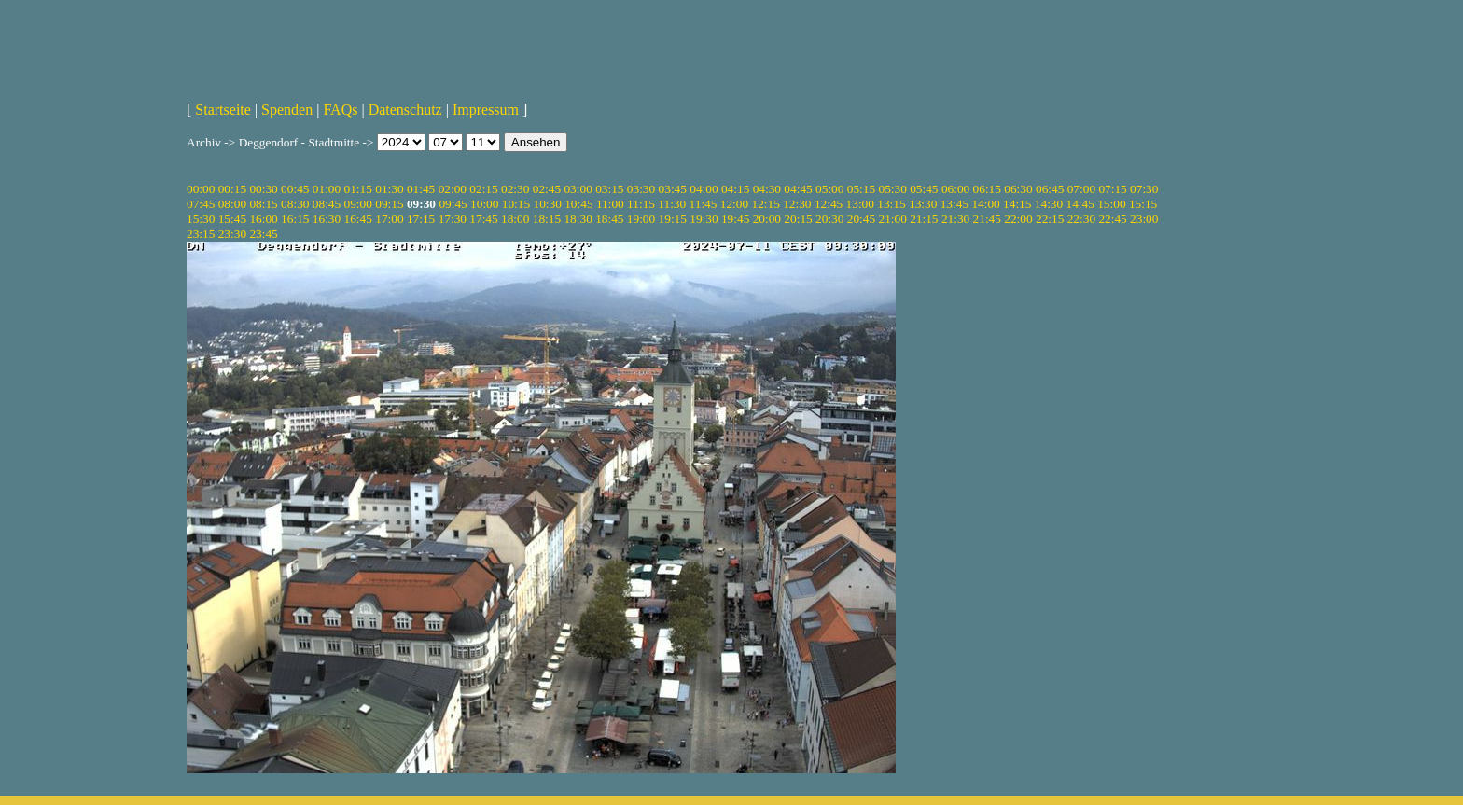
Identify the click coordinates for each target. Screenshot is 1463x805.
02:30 (515, 189)
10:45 (578, 204)
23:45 (263, 234)
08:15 (263, 204)
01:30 (389, 189)
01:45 (421, 189)
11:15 (641, 204)
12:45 (829, 204)
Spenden (287, 110)
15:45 (232, 219)
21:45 (987, 219)
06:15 (987, 189)
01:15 (358, 189)
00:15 (232, 189)
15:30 (201, 219)
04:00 (704, 189)
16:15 (295, 219)
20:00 (767, 219)
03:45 (673, 189)
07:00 (1081, 189)
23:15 (201, 234)
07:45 (201, 204)
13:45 (954, 204)
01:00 (327, 189)
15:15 (1143, 204)
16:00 (263, 219)
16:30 (327, 219)
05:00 (829, 189)
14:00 (985, 204)
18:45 (609, 219)
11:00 (610, 204)
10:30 (547, 204)
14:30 (1049, 204)
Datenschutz (405, 110)
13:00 (860, 204)
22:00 (1018, 219)
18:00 (515, 219)
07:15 (1112, 189)
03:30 (641, 189)
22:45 (1112, 219)
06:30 (1018, 189)
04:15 (735, 189)
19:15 (673, 219)
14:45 (1080, 204)
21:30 (955, 219)
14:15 (1017, 204)
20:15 (798, 219)
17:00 (389, 219)
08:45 (327, 204)
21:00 (892, 219)
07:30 (1144, 189)
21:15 (924, 219)
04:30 (767, 189)
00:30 (263, 189)
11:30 (672, 204)
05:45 (924, 189)
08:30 (295, 204)
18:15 (547, 219)
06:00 (955, 189)
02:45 (547, 189)
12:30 (797, 204)
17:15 (421, 219)
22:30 (1081, 219)
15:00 (1111, 204)
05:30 (892, 189)
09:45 (453, 204)
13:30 (923, 204)
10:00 (484, 204)
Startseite (223, 110)
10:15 (516, 204)
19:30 (704, 219)
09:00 (358, 204)
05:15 (861, 189)
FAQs (340, 110)
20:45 (861, 219)
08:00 (232, 204)
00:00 (201, 189)
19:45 (735, 219)
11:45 (704, 204)
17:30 (453, 219)
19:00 (641, 219)
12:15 (765, 204)
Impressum (486, 110)
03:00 (578, 189)
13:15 (891, 204)
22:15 (1050, 219)
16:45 (358, 219)
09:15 (389, 204)
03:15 (609, 189)
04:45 (798, 189)
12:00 (734, 204)
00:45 (295, 189)
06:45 (1050, 189)
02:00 (453, 189)
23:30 (232, 234)
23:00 (1144, 219)
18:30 (578, 219)
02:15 (483, 189)
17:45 (483, 219)
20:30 (829, 219)
